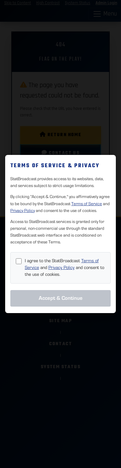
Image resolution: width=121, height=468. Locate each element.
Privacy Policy (22, 210)
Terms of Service (86, 204)
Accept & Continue (61, 298)
